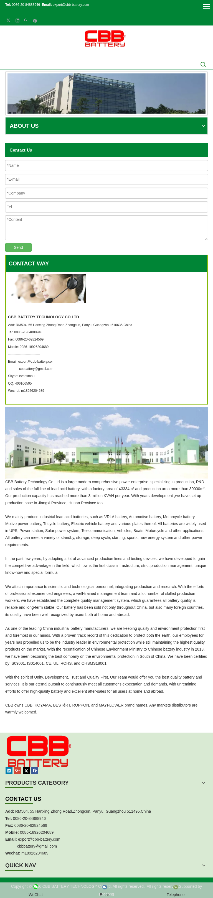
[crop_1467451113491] (38, 757)
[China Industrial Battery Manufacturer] (106, 93)
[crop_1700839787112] (105, 38)
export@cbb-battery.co (37, 839)
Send (18, 247)
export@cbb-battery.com (70, 5)
